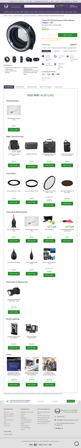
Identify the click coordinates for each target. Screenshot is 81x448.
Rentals (22, 423)
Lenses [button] (11, 11)
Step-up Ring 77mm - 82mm (14, 191)
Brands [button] (70, 11)
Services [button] (62, 11)
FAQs (52, 1)
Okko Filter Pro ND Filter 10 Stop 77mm (67, 191)
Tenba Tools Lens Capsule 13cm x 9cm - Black (67, 154)
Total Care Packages (26, 427)
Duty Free (29, 1)
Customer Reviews (8, 419)
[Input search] (37, 6)
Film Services (24, 418)
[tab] (9, 86)
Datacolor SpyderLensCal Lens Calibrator (14, 337)
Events (22, 416)
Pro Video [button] (16, 11)
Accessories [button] (41, 11)
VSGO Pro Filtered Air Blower (31, 263)
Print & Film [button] (48, 11)
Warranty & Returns (9, 416)
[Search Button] (53, 6)
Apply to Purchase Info (69, 51)
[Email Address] (43, 401)
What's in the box (46, 87)
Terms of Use (7, 423)
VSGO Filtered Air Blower (14, 262)
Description (20, 87)
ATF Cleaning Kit (49, 229)
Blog (57, 1)
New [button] (66, 11)
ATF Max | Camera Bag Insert (13, 154)
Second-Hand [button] (55, 11)
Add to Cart (67, 35)
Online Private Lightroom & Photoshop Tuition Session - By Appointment (31, 374)
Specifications (32, 87)
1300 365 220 (73, 6)
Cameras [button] (6, 11)
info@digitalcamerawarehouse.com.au (67, 420)
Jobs (5, 421)
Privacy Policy (7, 425)
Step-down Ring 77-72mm (31, 191)
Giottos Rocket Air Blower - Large (14, 230)
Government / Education (41, 1)
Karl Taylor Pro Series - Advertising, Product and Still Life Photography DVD (13, 374)
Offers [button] (75, 11)
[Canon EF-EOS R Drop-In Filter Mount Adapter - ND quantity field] (49, 35)
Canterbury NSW (8, 434)
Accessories (9, 87)
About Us (21, 1)
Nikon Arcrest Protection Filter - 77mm (49, 191)
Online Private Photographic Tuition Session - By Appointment (49, 374)
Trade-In (75, 1)
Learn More (56, 51)
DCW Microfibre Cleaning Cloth (14, 119)
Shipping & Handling (9, 414)
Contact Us (13, 1)
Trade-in (23, 429)
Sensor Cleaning (25, 425)
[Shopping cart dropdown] (60, 6)
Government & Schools (26, 419)
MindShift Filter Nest (31, 154)
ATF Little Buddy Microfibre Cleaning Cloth (67, 230)
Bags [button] (35, 11)
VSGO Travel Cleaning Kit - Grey (49, 263)
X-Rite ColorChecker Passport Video (31, 337)
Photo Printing (65, 1)
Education (58, 87)
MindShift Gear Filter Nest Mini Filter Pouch (49, 154)
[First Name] (58, 401)
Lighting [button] (26, 11)
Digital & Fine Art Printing (27, 412)
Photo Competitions (26, 421)
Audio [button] (21, 11)
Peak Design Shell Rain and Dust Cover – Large (13, 300)
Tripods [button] (32, 11)
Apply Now (46, 51)
